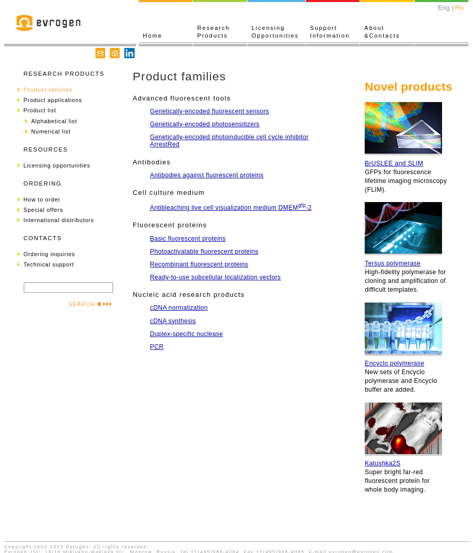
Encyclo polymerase (394, 363)
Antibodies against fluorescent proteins (207, 175)
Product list (40, 110)
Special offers (43, 210)
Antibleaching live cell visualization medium (231, 207)
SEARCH (90, 304)
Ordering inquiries (49, 254)
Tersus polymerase (392, 263)
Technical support (49, 264)
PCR (157, 346)
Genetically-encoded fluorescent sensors (209, 111)
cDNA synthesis (173, 321)
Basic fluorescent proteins (188, 238)
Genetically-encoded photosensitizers (204, 124)
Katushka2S (382, 463)
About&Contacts (382, 32)
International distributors (59, 220)
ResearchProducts (213, 32)
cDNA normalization (179, 307)
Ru (459, 7)
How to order (42, 199)
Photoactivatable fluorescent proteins (204, 251)
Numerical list (51, 131)
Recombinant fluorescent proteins (199, 264)
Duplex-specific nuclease (186, 334)
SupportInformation (330, 32)
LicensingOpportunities (275, 32)
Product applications (53, 100)
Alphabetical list (54, 121)
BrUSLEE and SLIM (394, 163)
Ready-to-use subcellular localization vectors (215, 277)
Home (152, 35)
